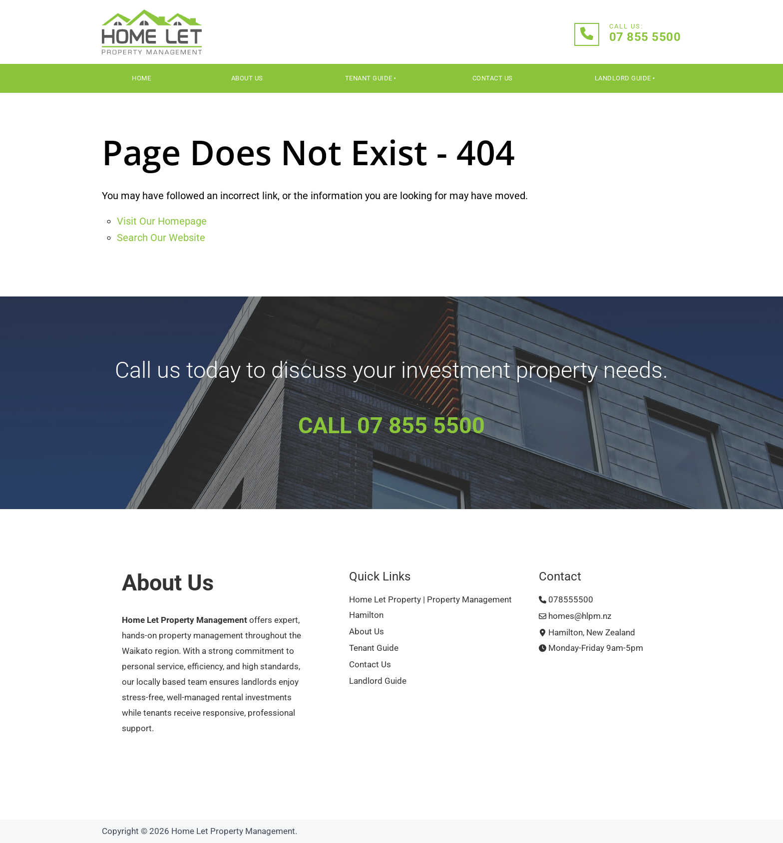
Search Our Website (161, 238)
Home (141, 78)
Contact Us (492, 78)
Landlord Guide (623, 78)
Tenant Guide (368, 78)
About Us (247, 78)
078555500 (566, 599)
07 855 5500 (645, 37)
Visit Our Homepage (162, 221)
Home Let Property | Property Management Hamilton (430, 607)
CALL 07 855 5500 (391, 425)
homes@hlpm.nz (575, 616)
